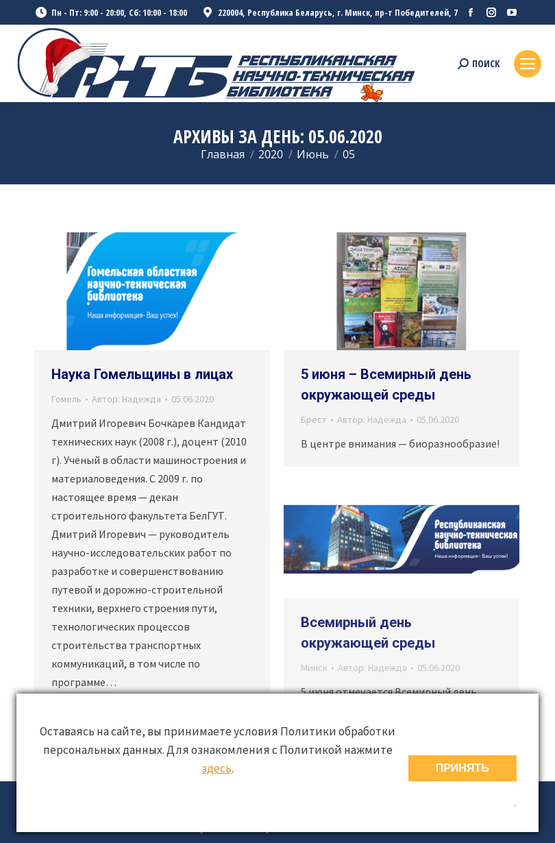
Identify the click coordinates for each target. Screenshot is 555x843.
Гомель (66, 399)
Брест (314, 419)
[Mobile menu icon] (527, 63)
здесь (216, 768)
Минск (314, 667)
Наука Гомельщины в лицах (142, 374)
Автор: (126, 399)
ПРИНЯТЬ (462, 768)
